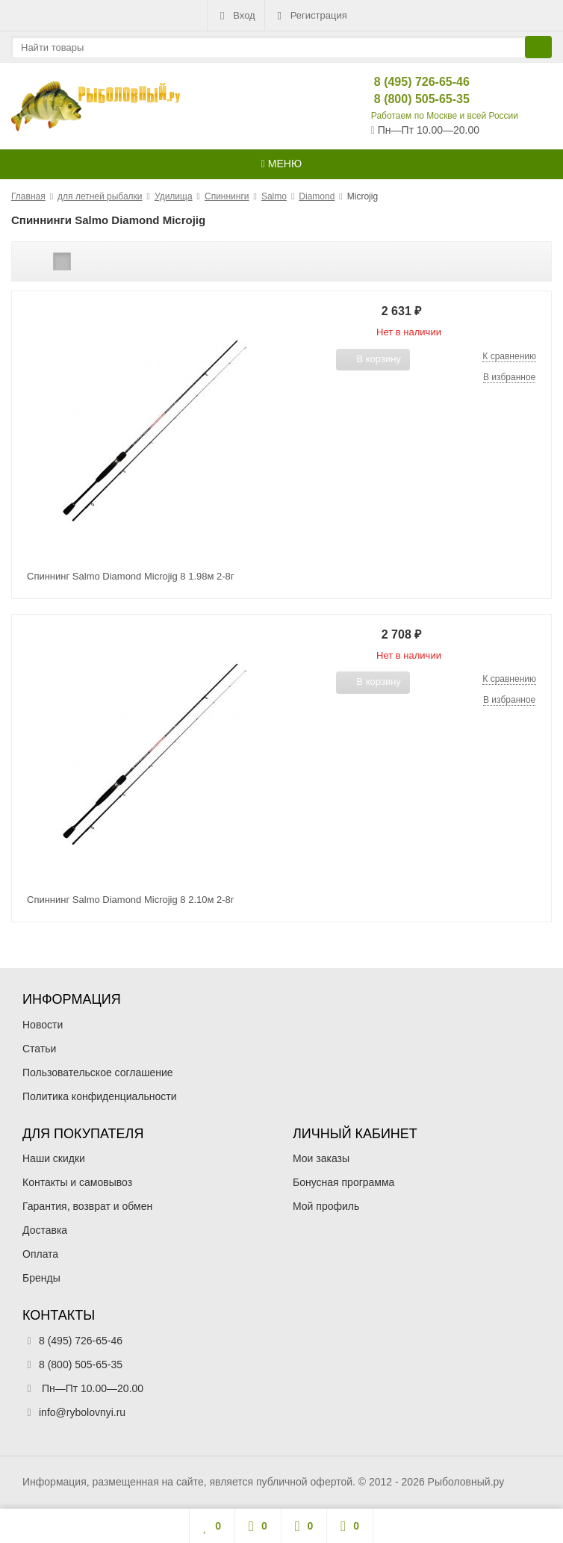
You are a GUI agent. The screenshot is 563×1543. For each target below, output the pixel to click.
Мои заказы (321, 1158)
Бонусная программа (343, 1182)
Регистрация (310, 16)
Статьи (39, 1049)
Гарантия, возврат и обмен (87, 1206)
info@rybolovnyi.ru (82, 1412)
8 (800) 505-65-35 (409, 99)
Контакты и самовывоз (77, 1182)
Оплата (40, 1254)
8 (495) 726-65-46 (409, 81)
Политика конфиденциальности (99, 1096)
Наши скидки (53, 1158)
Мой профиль (326, 1206)
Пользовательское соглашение (97, 1072)
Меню (281, 164)
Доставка (44, 1230)
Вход (236, 16)
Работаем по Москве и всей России (444, 116)
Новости (42, 1025)
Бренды (41, 1278)
